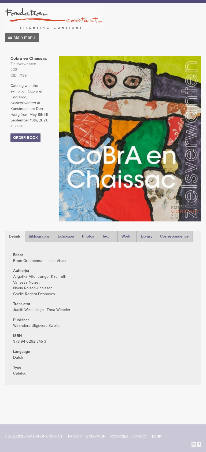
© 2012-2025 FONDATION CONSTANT (34, 436)
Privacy (75, 436)
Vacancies (119, 436)
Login (157, 436)
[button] (22, 37)
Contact (140, 436)
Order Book (25, 137)
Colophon (95, 436)
